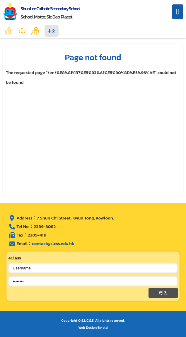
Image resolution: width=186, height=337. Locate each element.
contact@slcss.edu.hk (53, 243)
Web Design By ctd (93, 327)
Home (21, 31)
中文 (51, 31)
